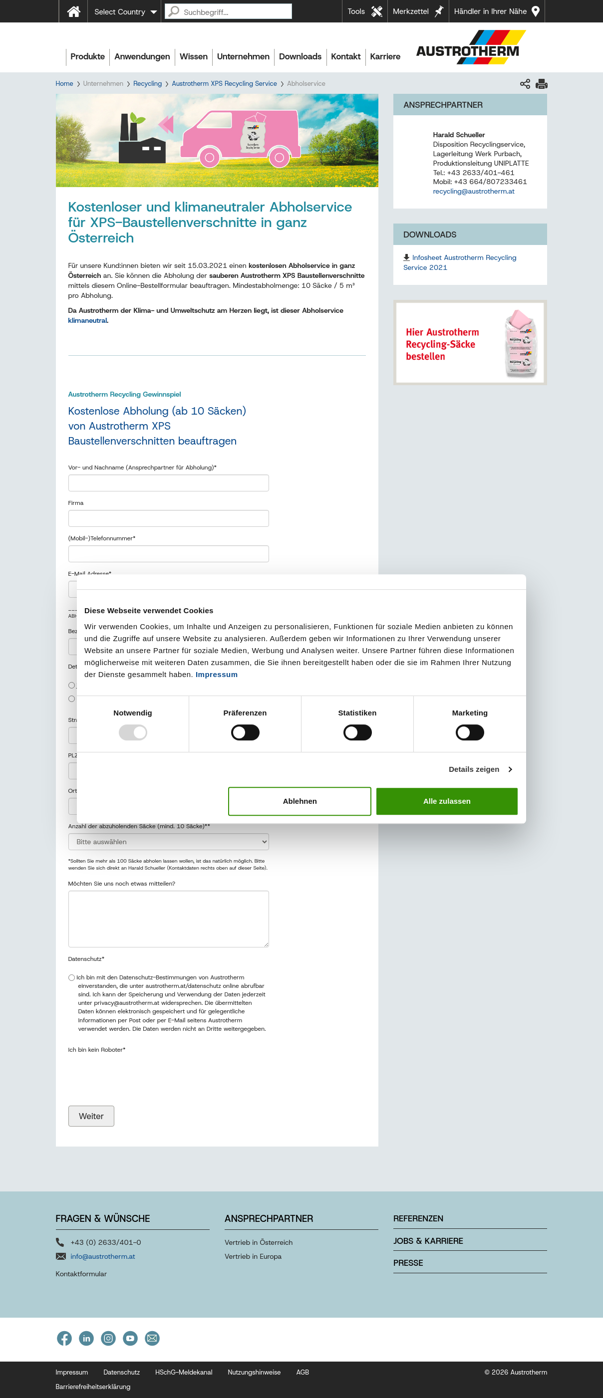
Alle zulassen (447, 801)
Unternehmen (243, 56)
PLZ (74, 755)
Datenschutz (86, 959)
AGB (303, 1372)
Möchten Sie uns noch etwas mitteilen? (122, 884)
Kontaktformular (81, 1273)
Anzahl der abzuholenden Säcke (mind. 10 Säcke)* (139, 826)
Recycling (147, 83)
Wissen (194, 56)
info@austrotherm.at (103, 1256)
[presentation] (144, 1066)
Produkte (88, 56)
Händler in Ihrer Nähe (490, 11)
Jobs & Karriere (428, 1240)
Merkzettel (411, 11)
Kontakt (346, 56)
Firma (76, 503)
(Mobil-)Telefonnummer (102, 538)
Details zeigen (474, 769)
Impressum (217, 674)
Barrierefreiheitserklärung (93, 1387)
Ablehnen (300, 801)
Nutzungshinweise (254, 1372)
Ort (74, 791)
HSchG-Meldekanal (183, 1372)
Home (64, 83)
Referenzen (418, 1218)
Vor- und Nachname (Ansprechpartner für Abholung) (142, 467)
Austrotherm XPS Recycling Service (224, 83)
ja (74, 685)
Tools (356, 11)
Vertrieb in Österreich (259, 1242)
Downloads (300, 56)
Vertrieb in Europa (253, 1256)
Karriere (385, 56)
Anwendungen (142, 56)
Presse (408, 1262)
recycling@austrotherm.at (474, 191)
